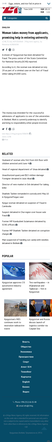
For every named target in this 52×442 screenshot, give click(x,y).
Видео (26, 391)
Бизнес (26, 386)
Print (5, 139)
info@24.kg (28, 406)
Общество (26, 346)
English (6, 27)
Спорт (26, 361)
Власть (26, 341)
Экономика (26, 351)
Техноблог (26, 371)
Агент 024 (26, 366)
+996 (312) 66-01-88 (28, 402)
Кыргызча (26, 376)
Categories (10, 18)
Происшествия (26, 356)
